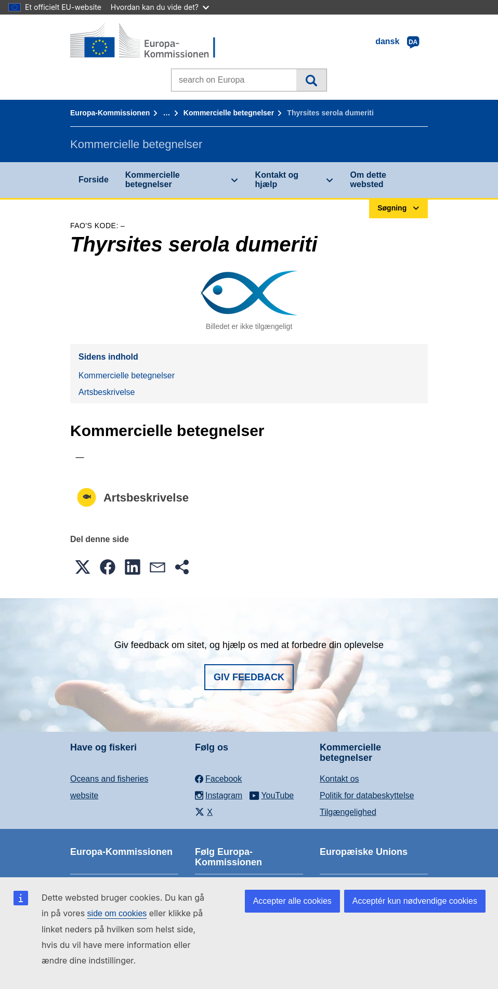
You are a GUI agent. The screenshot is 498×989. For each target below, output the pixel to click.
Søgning (311, 80)
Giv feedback (249, 677)
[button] (82, 567)
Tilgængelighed (348, 812)
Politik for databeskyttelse (367, 795)
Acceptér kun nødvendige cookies (414, 900)
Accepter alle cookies (292, 900)
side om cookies (117, 913)
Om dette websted (368, 179)
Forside (93, 179)
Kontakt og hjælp (277, 179)
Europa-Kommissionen (110, 113)
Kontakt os (339, 778)
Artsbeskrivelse (106, 392)
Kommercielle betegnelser (229, 113)
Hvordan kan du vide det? (160, 7)
